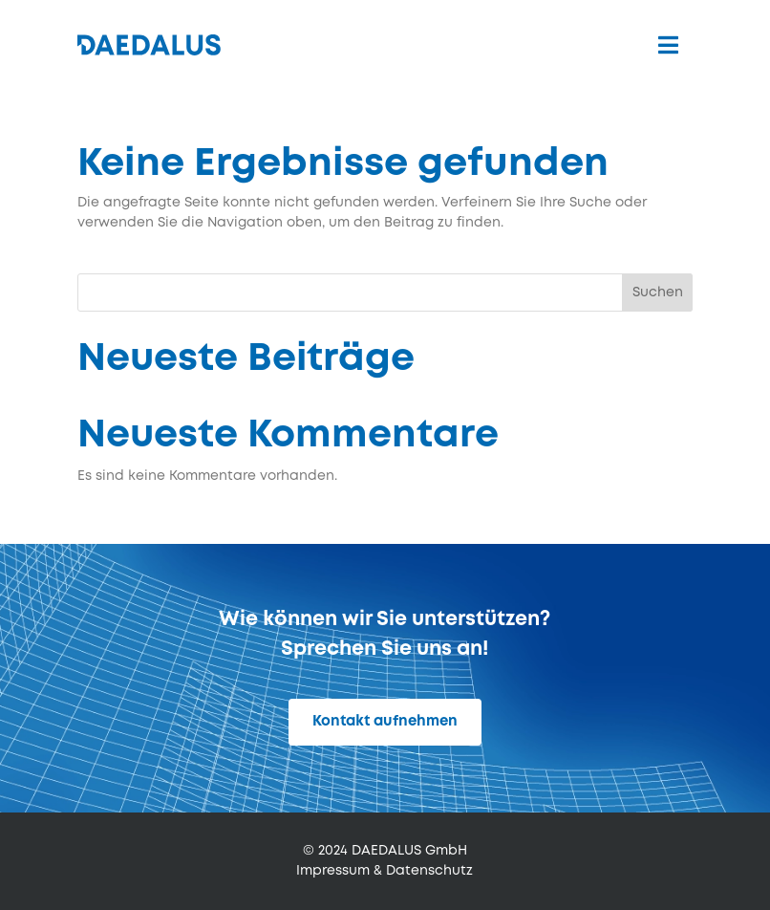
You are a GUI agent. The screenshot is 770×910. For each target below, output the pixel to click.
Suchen (657, 292)
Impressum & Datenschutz (384, 871)
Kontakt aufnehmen (385, 721)
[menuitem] (668, 45)
